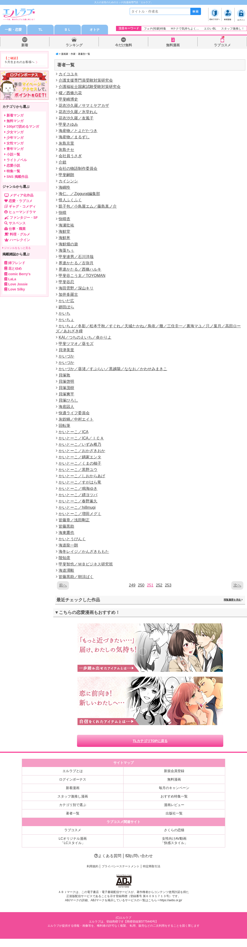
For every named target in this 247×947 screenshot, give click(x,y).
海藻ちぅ (66, 250)
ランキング (74, 45)
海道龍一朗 (68, 545)
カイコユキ (68, 74)
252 (159, 585)
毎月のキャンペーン (174, 788)
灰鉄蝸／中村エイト (76, 419)
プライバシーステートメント (120, 866)
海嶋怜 (64, 187)
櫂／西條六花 (70, 93)
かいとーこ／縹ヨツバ (78, 495)
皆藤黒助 (66, 526)
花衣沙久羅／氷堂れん (78, 112)
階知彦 (64, 558)
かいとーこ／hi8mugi (77, 507)
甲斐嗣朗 (66, 175)
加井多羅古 (68, 294)
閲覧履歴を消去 (233, 599)
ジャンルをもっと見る (16, 247)
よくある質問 (107, 856)
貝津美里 (66, 350)
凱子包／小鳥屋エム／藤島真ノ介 (88, 206)
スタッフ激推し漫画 (72, 796)
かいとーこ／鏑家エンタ (80, 457)
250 (141, 585)
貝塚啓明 (66, 381)
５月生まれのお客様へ (19, 62)
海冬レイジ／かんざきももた (84, 551)
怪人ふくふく (70, 200)
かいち (64, 313)
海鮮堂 (64, 231)
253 (168, 585)
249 (132, 585)
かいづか (66, 362)
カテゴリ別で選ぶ (72, 805)
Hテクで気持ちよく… (185, 28)
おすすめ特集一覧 (174, 796)
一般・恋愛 (13, 29)
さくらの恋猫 (174, 830)
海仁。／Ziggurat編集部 (79, 194)
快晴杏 (64, 219)
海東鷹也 (66, 533)
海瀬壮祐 (66, 225)
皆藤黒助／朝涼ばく (76, 577)
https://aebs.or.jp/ (171, 900)
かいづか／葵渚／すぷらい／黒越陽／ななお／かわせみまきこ (113, 369)
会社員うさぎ (70, 156)
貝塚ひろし (68, 400)
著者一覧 (72, 813)
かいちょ (66, 320)
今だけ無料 (123, 45)
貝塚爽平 (66, 394)
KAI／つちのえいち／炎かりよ (85, 337)
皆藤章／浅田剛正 (74, 520)
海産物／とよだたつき (78, 131)
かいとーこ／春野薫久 (78, 501)
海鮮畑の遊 (68, 244)
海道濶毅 (66, 570)
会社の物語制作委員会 (78, 168)
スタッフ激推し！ (232, 28)
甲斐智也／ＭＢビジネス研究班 (86, 564)
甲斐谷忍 (66, 282)
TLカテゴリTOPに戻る (150, 741)
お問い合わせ (139, 856)
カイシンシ (68, 181)
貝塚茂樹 (66, 388)
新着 (24, 45)
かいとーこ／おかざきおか (82, 451)
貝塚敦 (64, 375)
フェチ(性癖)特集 (155, 28)
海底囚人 (66, 407)
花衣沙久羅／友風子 (76, 118)
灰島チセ (66, 150)
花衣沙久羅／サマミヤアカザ (84, 105)
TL (40, 29)
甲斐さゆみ (68, 124)
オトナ (95, 29)
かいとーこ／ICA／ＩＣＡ (81, 438)
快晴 (62, 213)
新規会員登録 (174, 771)
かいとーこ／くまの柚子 (80, 463)
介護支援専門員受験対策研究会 (86, 80)
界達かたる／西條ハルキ (80, 269)
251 (150, 585)
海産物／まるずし (74, 137)
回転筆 (64, 425)
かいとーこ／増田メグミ (80, 514)
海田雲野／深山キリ (76, 288)
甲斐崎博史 (68, 99)
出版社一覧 (174, 813)
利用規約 (92, 866)
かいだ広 (66, 301)
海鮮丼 (64, 238)
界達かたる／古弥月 (76, 263)
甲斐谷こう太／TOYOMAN (82, 276)
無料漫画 (173, 45)
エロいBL (210, 28)
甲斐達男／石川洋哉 (76, 257)
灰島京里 (66, 143)
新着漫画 (72, 788)
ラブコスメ (222, 45)
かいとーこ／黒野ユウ (78, 470)
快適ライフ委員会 (74, 413)
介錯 (62, 162)
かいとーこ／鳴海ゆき (78, 488)
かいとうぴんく (72, 539)
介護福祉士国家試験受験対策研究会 (90, 87)
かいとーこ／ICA (73, 432)
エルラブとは (72, 771)
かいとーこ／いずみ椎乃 (80, 444)
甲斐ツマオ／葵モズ (76, 344)
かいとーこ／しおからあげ (82, 476)
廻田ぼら (66, 307)
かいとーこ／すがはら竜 (80, 482)
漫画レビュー (174, 805)
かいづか (66, 356)
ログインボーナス (72, 779)
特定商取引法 (151, 866)
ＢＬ (67, 29)
